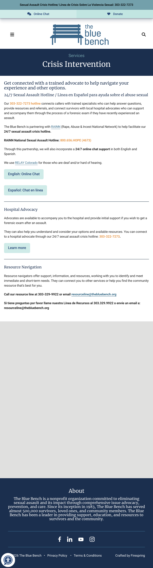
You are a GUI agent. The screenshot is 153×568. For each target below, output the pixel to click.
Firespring (138, 555)
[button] (12, 35)
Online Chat (38, 14)
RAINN (55, 127)
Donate (115, 14)
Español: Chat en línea (25, 190)
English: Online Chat (24, 174)
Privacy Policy (57, 555)
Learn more (17, 248)
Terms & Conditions (88, 555)
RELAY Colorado (26, 163)
